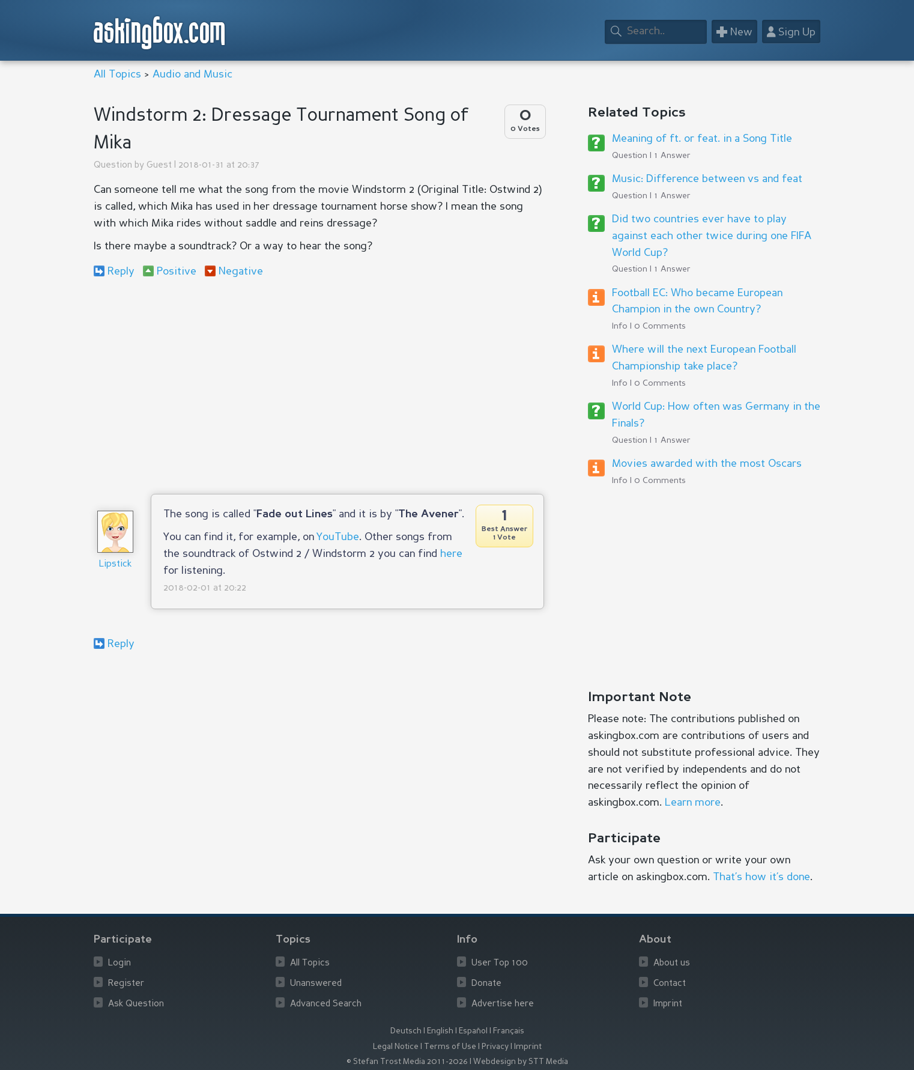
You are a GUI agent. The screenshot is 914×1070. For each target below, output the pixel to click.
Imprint (667, 1004)
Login (119, 963)
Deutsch (406, 1031)
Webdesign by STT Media (520, 1062)
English (440, 1031)
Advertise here (502, 1004)
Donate (486, 983)
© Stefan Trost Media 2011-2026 (407, 1062)
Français (508, 1031)
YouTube (337, 537)
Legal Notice (396, 1047)
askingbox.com (160, 32)
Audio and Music (192, 74)
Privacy (495, 1047)
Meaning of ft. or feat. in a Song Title (702, 138)
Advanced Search (326, 1004)
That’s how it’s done (761, 877)
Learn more (693, 802)
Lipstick (115, 564)
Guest (159, 165)
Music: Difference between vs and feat (707, 179)
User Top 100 (499, 963)
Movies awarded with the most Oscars (707, 463)
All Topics (117, 74)
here (451, 554)
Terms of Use (450, 1047)
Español (473, 1031)
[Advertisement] (319, 386)
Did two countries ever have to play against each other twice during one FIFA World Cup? (711, 236)
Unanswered (316, 983)
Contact (669, 983)
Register (126, 983)
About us (671, 963)
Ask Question (136, 1004)
